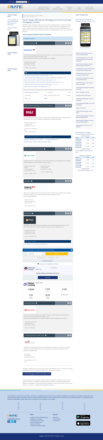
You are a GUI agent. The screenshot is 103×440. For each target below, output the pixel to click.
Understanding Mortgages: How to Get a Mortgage (85, 104)
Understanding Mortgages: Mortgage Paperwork (85, 88)
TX (84, 404)
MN (18, 408)
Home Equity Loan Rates (37, 420)
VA (84, 408)
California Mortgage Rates (85, 135)
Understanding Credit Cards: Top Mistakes (84, 126)
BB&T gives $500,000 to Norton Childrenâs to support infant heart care (41, 139)
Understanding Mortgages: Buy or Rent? (84, 111)
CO (84, 409)
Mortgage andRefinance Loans (43, 8)
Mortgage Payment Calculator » (32, 92)
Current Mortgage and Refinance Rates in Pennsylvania (37, 34)
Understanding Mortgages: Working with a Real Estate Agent (84, 116)
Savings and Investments (89, 8)
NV (40, 406)
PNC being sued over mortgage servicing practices (36, 244)
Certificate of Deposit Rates (38, 425)
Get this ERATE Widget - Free (85, 170)
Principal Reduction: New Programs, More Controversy (84, 83)
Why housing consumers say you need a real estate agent (84, 53)
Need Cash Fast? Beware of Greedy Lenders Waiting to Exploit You (84, 64)
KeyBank (28, 181)
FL (40, 403)
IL (84, 403)
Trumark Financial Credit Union (35, 335)
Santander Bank (30, 303)
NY (62, 403)
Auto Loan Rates (35, 424)
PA (62, 406)
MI (40, 408)
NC (62, 404)
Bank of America (30, 43)
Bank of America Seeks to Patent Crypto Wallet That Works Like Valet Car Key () (43, 82)
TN (62, 409)
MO (40, 409)
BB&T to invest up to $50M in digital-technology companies (37, 141)
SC (18, 409)
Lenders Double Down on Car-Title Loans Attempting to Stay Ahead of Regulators (84, 59)
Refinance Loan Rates (36, 419)
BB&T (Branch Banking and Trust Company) (39, 105)
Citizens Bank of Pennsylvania (34, 149)
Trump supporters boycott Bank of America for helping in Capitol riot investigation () (45, 77)
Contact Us (56, 420)
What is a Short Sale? (81, 108)
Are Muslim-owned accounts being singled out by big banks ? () (40, 84)
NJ (62, 408)
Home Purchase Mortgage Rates (39, 417)
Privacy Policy (57, 419)
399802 (45, 98)
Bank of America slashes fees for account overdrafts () (38, 75)
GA (18, 403)
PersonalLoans (69, 8)
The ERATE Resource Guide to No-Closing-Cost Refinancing (84, 74)
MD (84, 406)
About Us (55, 417)
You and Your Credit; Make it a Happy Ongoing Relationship (84, 78)
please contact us (49, 385)
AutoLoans (79, 8)
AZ (18, 404)
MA (40, 404)
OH (18, 406)
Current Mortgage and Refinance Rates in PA (37, 374)
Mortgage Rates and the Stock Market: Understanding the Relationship (85, 69)
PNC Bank (28, 213)
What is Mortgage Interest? (82, 92)
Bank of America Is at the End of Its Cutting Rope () (37, 86)
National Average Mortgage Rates (85, 155)
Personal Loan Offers (36, 422)
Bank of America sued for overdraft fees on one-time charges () (40, 80)
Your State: (12, 2)
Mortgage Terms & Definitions (83, 95)
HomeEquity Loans (57, 8)
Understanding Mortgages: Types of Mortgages (85, 99)
